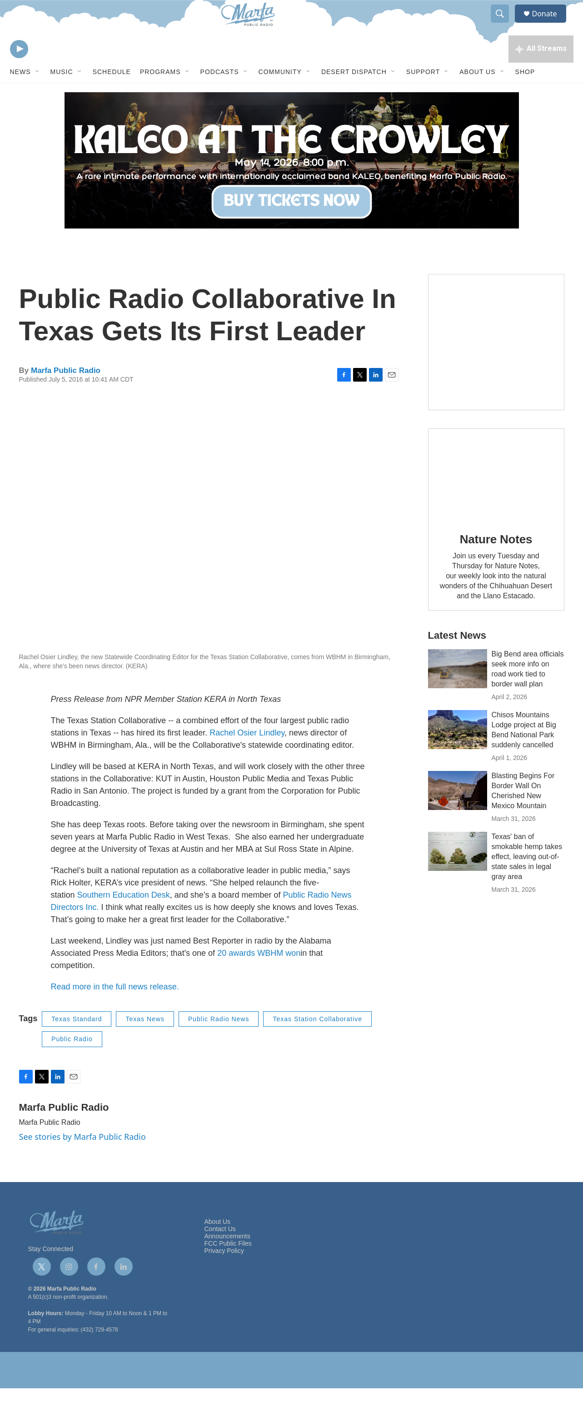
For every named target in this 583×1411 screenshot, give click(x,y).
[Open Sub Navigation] (37, 94)
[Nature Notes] (496, 497)
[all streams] (540, 70)
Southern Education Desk (123, 917)
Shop (525, 94)
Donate (550, 24)
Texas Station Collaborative (317, 1041)
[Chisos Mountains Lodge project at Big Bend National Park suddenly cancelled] (457, 752)
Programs (160, 94)
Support (423, 94)
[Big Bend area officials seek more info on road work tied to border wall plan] (457, 691)
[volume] (44, 70)
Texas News (144, 1041)
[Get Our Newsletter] (496, 364)
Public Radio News (218, 1041)
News (20, 94)
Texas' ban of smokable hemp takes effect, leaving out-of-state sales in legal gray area (527, 879)
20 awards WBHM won (258, 975)
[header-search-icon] (504, 24)
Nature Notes (496, 562)
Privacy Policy (224, 1273)
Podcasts (219, 94)
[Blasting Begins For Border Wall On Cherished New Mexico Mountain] (457, 813)
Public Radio (72, 1061)
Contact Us (220, 1251)
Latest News (457, 658)
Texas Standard (76, 1041)
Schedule (112, 94)
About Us (477, 94)
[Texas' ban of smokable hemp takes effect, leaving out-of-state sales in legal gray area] (457, 874)
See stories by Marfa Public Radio (82, 1159)
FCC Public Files (228, 1266)
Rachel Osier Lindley (246, 755)
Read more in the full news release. (115, 1009)
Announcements (227, 1259)
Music (61, 94)
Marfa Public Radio (65, 393)
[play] (19, 70)
